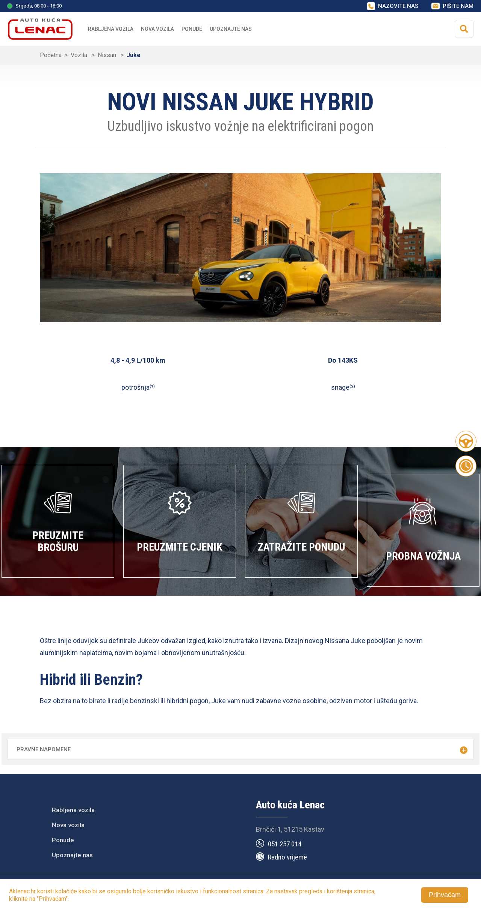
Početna (51, 55)
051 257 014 (284, 844)
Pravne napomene (44, 749)
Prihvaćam (445, 895)
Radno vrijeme (287, 857)
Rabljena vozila (110, 29)
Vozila (80, 55)
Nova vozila (157, 29)
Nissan (108, 55)
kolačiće (66, 891)
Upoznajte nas (72, 855)
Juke (134, 55)
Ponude (63, 840)
